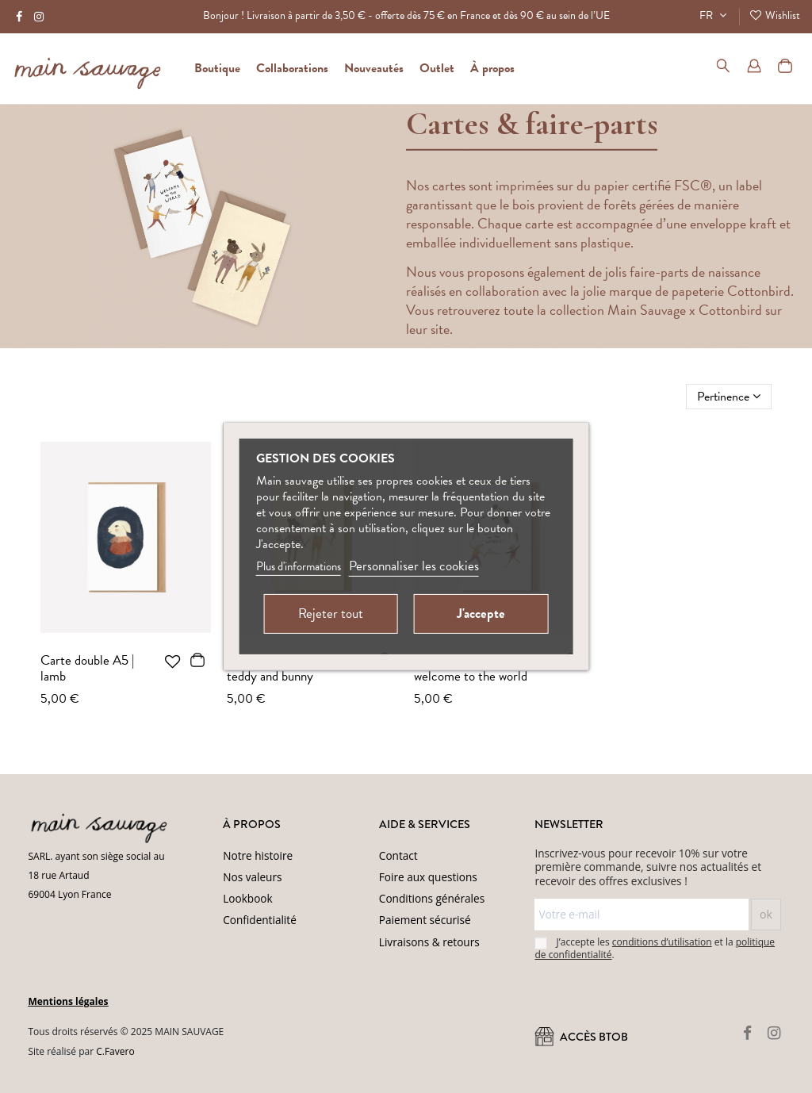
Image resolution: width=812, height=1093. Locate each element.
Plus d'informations (298, 566)
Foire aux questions (428, 876)
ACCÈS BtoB (581, 1037)
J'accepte (481, 613)
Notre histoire (258, 855)
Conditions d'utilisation (350, 1071)
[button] (492, 68)
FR (714, 15)
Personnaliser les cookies (414, 566)
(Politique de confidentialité (246, 1071)
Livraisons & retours (429, 941)
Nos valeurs (252, 876)
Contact (398, 855)
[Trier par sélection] (729, 396)
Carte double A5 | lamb (87, 668)
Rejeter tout (330, 613)
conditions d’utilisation (662, 942)
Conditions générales (432, 898)
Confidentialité (260, 919)
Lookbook (247, 898)
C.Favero (115, 1051)
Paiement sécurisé (425, 919)
